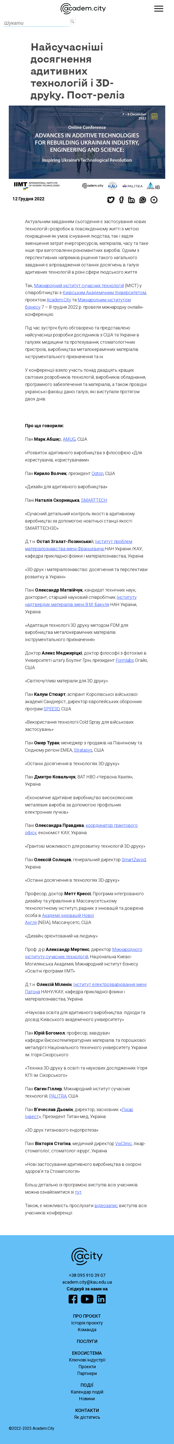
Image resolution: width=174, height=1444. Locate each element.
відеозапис (106, 1205)
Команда (87, 1329)
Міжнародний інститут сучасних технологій (79, 285)
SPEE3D (52, 708)
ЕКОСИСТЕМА (87, 1353)
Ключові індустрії (87, 1359)
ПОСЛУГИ (87, 1341)
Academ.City (59, 299)
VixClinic (123, 1143)
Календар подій (87, 1391)
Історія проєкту (87, 1322)
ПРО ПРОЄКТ (87, 1316)
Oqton (97, 473)
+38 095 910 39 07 (87, 1275)
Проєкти (87, 1366)
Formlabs (125, 660)
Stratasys (83, 750)
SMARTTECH (94, 500)
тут (78, 1192)
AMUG (69, 439)
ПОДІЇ (87, 1385)
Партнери (87, 1373)
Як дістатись (87, 1417)
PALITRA (58, 1096)
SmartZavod (134, 859)
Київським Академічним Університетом (104, 292)
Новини (87, 1398)
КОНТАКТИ (87, 1410)
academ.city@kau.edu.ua (87, 1282)
